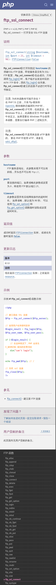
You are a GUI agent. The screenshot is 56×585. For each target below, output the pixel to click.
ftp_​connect (11, 479)
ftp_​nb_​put (10, 533)
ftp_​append (10, 462)
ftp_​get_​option (12, 501)
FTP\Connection (21, 59)
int (7, 55)
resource (9, 276)
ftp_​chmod (10, 472)
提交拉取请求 (34, 418)
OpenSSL (10, 105)
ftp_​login (9, 504)
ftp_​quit (9, 551)
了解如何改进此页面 (14, 418)
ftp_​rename (10, 561)
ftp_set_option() (21, 204)
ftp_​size (9, 576)
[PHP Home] (8, 5)
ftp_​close (9, 476)
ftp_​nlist (9, 537)
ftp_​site (9, 572)
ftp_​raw (9, 554)
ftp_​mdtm (10, 508)
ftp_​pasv (9, 540)
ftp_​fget (9, 490)
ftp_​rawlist (10, 558)
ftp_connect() (14, 398)
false (35, 59)
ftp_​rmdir (9, 565)
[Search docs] (46, 5)
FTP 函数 (9, 453)
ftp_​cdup (9, 465)
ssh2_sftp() (11, 141)
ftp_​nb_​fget (10, 522)
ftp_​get (8, 497)
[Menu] (52, 5)
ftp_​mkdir (9, 512)
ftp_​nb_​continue (13, 519)
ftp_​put (8, 544)
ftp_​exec (9, 487)
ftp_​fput (9, 494)
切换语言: (26, 14)
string (31, 52)
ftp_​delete (10, 483)
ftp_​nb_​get (10, 529)
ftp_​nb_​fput (10, 526)
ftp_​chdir (9, 469)
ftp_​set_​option (12, 569)
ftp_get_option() (15, 207)
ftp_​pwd (9, 547)
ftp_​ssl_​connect (12, 579)
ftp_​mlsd (9, 515)
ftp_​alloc (9, 458)
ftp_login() (14, 79)
